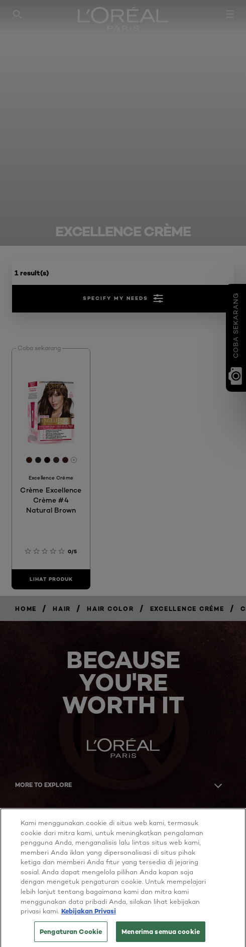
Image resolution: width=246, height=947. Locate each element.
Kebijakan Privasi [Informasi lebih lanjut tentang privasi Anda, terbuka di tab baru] (88, 915)
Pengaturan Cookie (71, 936)
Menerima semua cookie (160, 936)
